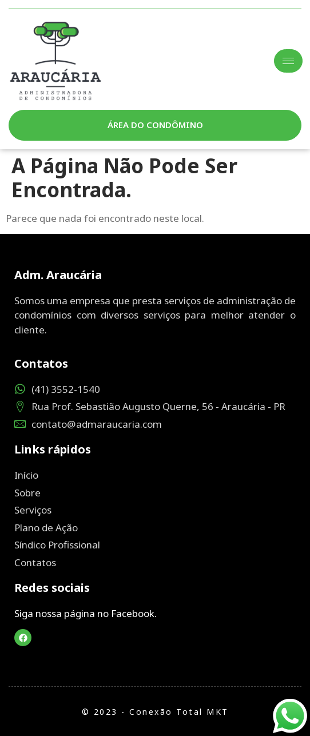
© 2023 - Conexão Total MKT (155, 711)
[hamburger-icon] (288, 61)
